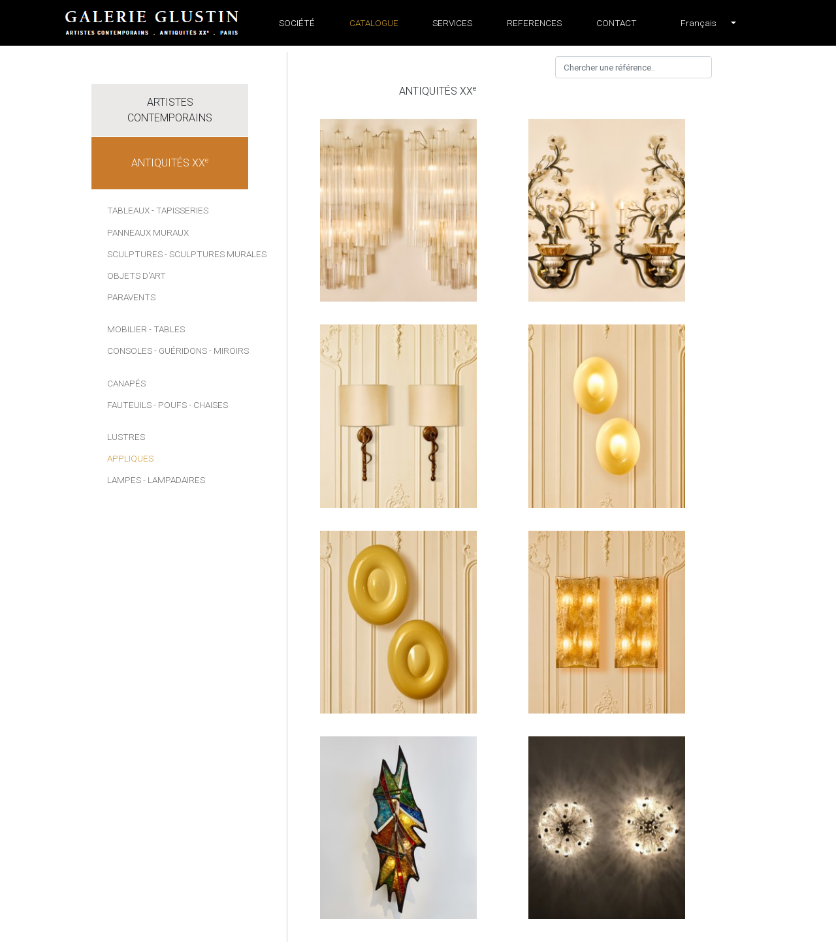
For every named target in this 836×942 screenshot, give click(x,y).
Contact (616, 23)
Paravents (131, 297)
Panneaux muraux (148, 232)
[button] (698, 23)
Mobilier (127, 329)
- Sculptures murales (215, 254)
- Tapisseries (180, 210)
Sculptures (135, 254)
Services (452, 23)
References (534, 23)
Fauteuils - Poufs (147, 405)
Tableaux (128, 210)
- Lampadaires (174, 480)
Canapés (126, 383)
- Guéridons (180, 350)
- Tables (167, 329)
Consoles (129, 350)
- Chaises (208, 405)
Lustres (126, 437)
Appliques (130, 458)
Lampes (124, 480)
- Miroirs (229, 350)
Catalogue (373, 23)
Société (297, 23)
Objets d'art (136, 275)
